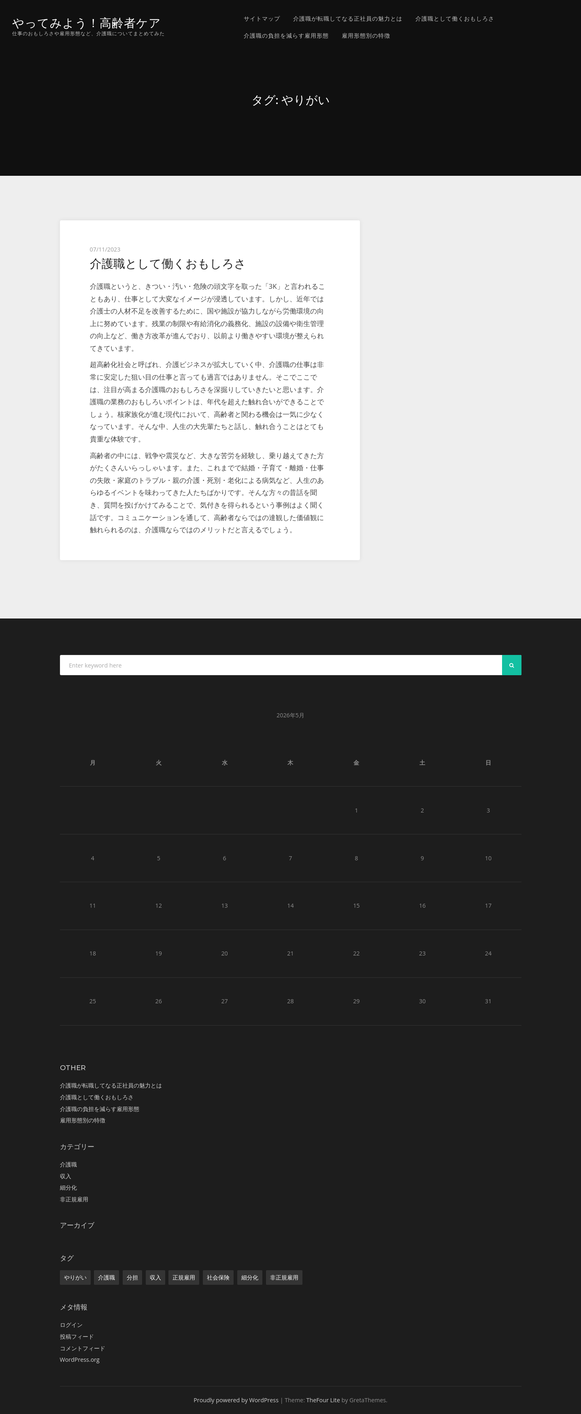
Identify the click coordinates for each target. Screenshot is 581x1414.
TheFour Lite (323, 1400)
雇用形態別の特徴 (366, 35)
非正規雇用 (74, 1199)
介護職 (68, 1164)
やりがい (75, 1277)
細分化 (68, 1187)
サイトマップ (262, 18)
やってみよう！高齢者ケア (86, 23)
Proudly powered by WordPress (236, 1400)
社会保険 (218, 1277)
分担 (132, 1277)
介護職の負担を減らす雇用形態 (286, 35)
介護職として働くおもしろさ (454, 18)
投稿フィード (77, 1336)
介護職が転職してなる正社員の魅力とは (347, 18)
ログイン (71, 1325)
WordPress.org (80, 1359)
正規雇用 (183, 1277)
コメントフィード (82, 1348)
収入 (65, 1176)
